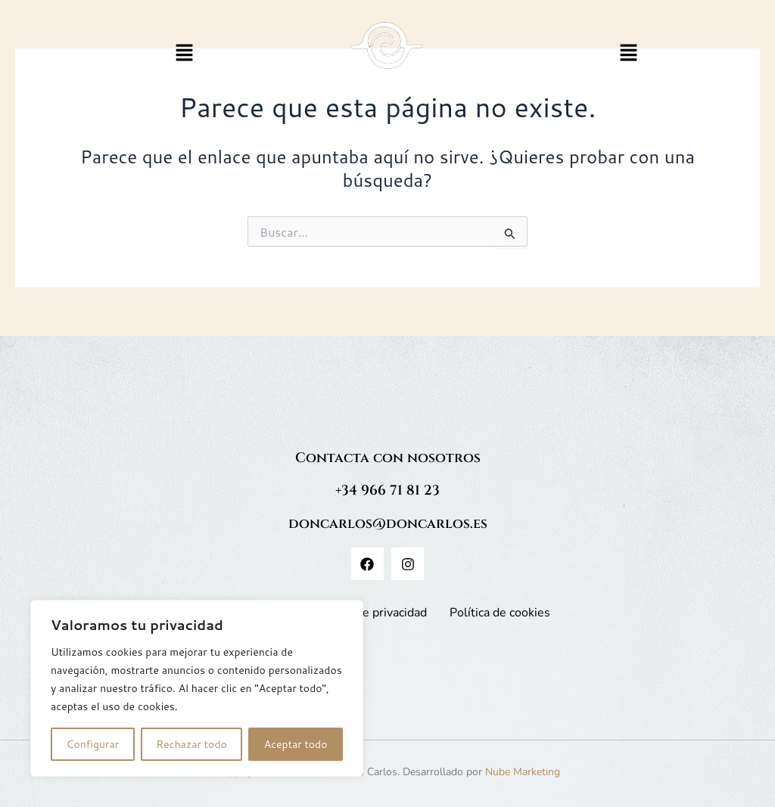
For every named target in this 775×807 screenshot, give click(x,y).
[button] (185, 53)
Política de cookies (500, 612)
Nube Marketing (522, 772)
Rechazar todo (191, 744)
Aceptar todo (296, 744)
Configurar (92, 744)
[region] (196, 688)
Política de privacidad (370, 612)
